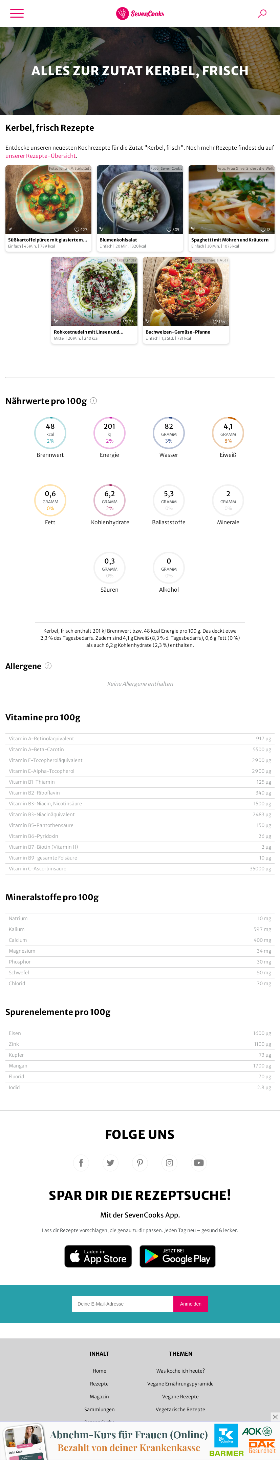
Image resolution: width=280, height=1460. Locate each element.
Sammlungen (99, 1409)
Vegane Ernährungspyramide (180, 1384)
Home (99, 1371)
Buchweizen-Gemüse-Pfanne (178, 332)
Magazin (99, 1397)
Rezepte (99, 1384)
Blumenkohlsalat (118, 240)
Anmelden (190, 1304)
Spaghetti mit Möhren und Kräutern (229, 240)
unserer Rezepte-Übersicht (40, 155)
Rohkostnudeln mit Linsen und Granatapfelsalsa (86, 332)
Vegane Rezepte (180, 1397)
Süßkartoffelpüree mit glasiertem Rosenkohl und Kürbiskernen (45, 240)
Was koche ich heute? (180, 1371)
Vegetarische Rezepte (180, 1409)
